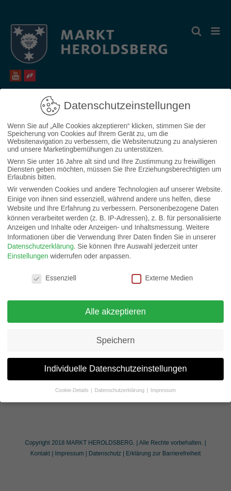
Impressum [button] (163, 387)
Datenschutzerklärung (40, 243)
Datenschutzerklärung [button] (120, 387)
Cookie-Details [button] (72, 387)
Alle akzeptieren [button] (115, 308)
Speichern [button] (115, 337)
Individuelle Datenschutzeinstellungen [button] (115, 366)
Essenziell (54, 274)
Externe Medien (162, 274)
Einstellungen (27, 252)
